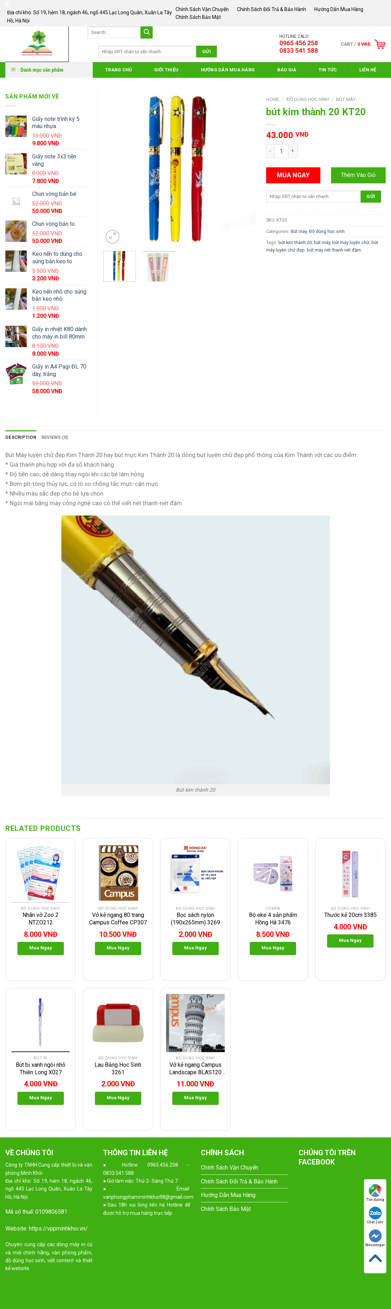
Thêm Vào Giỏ (358, 175)
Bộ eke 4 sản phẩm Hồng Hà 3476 (273, 919)
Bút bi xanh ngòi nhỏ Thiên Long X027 (40, 1068)
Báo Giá (286, 69)
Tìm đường (375, 1193)
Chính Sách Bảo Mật (198, 17)
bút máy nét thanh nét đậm (334, 250)
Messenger (375, 1238)
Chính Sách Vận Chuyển (202, 9)
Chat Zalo (375, 1215)
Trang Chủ (118, 69)
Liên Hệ (367, 69)
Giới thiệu (166, 69)
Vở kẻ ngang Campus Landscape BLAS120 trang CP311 (195, 1068)
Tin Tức (328, 69)
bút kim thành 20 (295, 242)
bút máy (322, 242)
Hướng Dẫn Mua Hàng (338, 9)
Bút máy (346, 99)
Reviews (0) (54, 437)
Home (272, 99)
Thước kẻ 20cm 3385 (350, 915)
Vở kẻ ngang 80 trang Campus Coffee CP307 (118, 919)
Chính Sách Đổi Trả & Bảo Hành (271, 9)
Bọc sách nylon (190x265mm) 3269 (195, 919)
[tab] (20, 437)
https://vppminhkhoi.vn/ (58, 1228)
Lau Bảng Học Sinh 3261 (118, 1068)
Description (20, 437)
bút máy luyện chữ (350, 242)
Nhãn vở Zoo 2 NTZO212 (40, 919)
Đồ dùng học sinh (307, 99)
